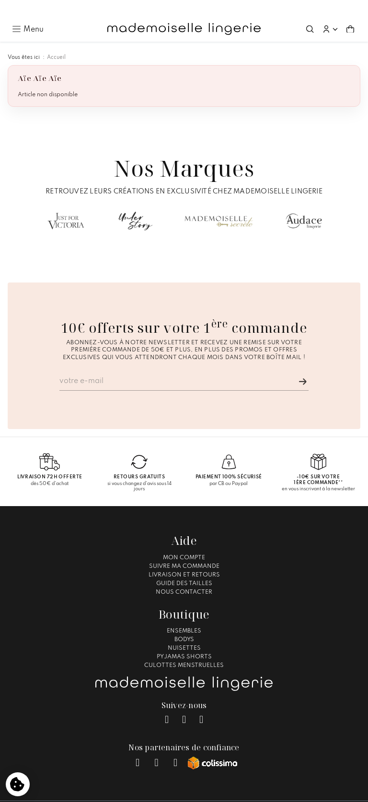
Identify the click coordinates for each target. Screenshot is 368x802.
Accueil (56, 41)
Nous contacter (184, 576)
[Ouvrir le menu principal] (28, 12)
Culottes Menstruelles (184, 649)
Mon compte (184, 541)
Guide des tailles (184, 567)
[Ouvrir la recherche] (310, 13)
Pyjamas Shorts (184, 641)
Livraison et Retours (184, 559)
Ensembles (184, 615)
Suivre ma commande (184, 550)
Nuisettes (184, 632)
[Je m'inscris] (303, 365)
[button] (330, 13)
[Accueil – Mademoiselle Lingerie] (184, 13)
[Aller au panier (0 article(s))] (350, 13)
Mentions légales (104, 790)
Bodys (184, 623)
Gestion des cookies (260, 790)
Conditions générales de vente (179, 790)
